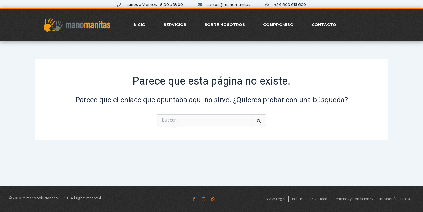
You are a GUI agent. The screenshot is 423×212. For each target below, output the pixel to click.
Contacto (324, 24)
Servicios (175, 24)
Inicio (138, 24)
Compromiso (278, 24)
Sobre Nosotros (224, 24)
